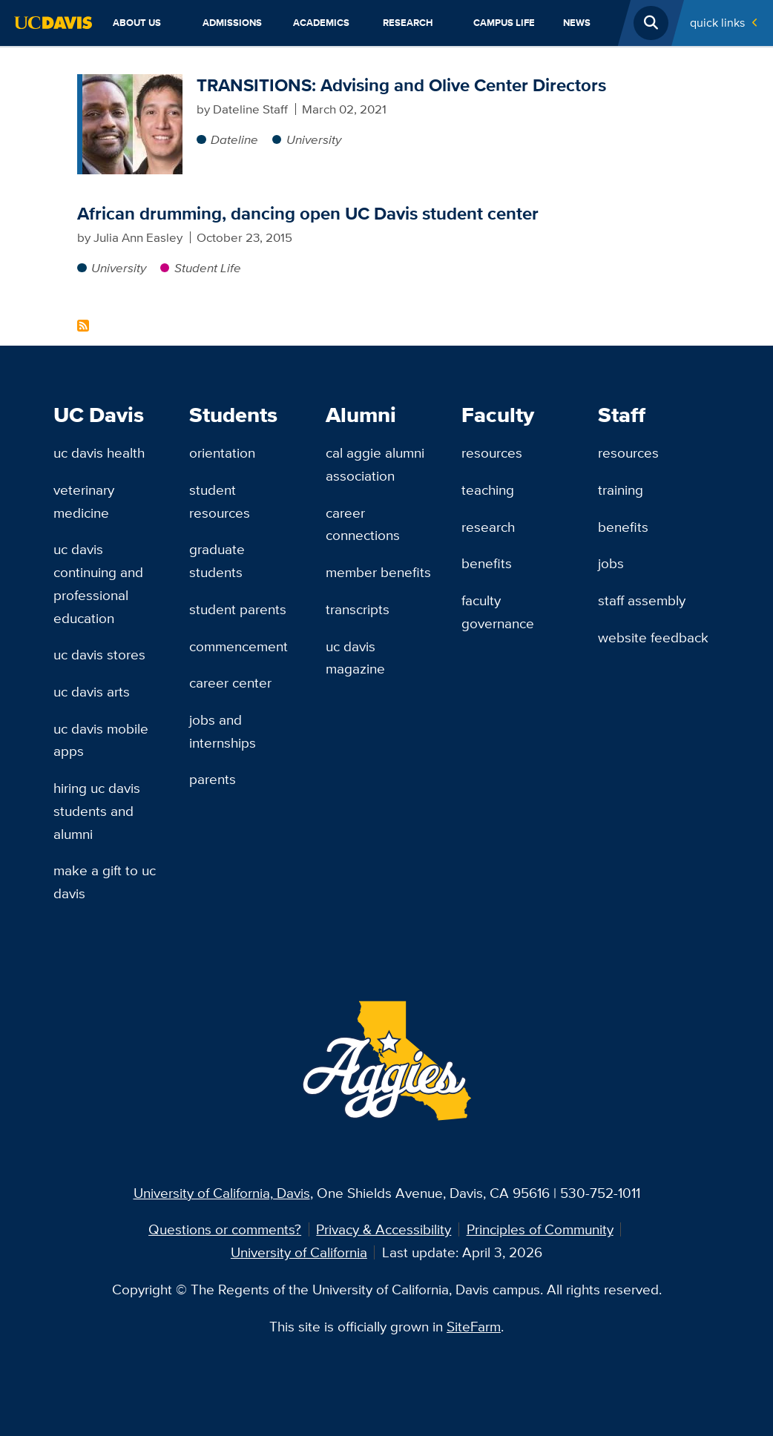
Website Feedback (653, 637)
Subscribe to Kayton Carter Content (83, 326)
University (313, 139)
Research (408, 23)
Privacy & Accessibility (383, 1229)
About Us (137, 23)
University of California (299, 1252)
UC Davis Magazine (355, 657)
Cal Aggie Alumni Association (375, 464)
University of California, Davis (222, 1192)
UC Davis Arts (91, 691)
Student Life (207, 268)
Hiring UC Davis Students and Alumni (96, 810)
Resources (491, 452)
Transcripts (357, 609)
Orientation (222, 452)
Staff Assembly (641, 600)
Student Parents (237, 609)
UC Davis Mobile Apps (100, 740)
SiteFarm (474, 1326)
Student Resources (219, 501)
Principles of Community (540, 1229)
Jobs (611, 563)
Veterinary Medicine (83, 501)
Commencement (238, 646)
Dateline (234, 139)
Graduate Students (217, 560)
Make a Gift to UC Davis (104, 881)
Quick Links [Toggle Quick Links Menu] (717, 22)
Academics (321, 23)
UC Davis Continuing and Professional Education (98, 583)
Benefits (486, 563)
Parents (212, 778)
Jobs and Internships (222, 731)
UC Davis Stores (99, 654)
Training (620, 489)
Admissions (232, 23)
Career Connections (363, 524)
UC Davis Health (99, 452)
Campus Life (504, 23)
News (577, 23)
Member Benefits (378, 571)
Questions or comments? (224, 1229)
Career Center (230, 682)
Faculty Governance (497, 611)
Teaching (487, 489)
